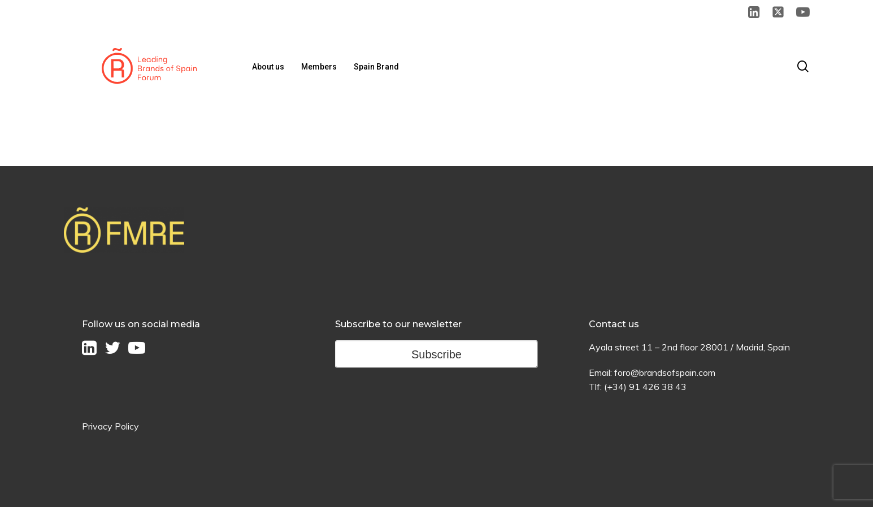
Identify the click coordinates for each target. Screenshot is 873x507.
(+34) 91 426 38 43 (645, 386)
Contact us (614, 324)
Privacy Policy (110, 426)
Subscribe (436, 354)
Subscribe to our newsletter (398, 324)
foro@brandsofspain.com (664, 372)
